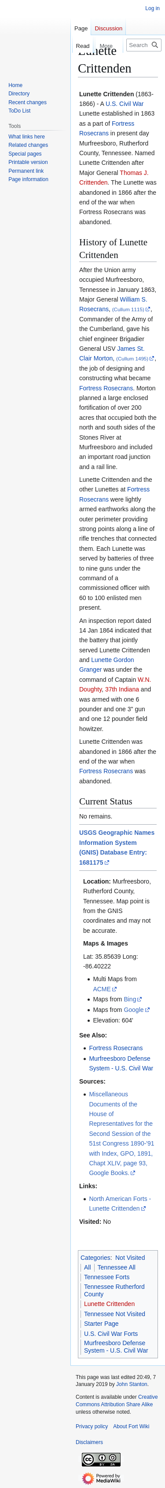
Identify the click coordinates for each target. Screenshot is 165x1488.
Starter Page (101, 1323)
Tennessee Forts (107, 1277)
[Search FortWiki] (143, 45)
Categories (95, 1257)
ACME (101, 989)
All (87, 1267)
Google (133, 1009)
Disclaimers (89, 1442)
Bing (130, 999)
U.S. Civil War (125, 103)
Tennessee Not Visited (114, 1313)
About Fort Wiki (131, 1426)
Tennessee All (117, 1267)
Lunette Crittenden (109, 1303)
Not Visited (130, 1257)
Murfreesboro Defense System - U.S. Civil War (116, 1346)
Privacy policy (92, 1426)
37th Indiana (122, 689)
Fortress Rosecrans (106, 388)
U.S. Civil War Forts (111, 1333)
